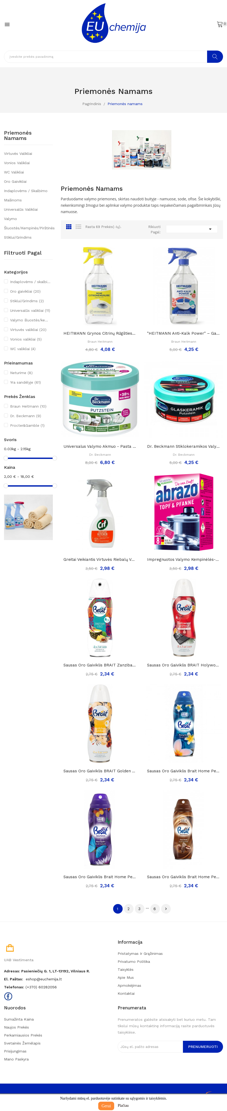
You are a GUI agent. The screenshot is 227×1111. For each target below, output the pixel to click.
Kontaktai (126, 993)
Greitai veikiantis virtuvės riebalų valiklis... (100, 559)
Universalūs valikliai (21, 209)
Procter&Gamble (27, 425)
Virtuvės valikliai (18, 153)
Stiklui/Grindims (18, 237)
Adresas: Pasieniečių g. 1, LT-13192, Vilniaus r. (47, 971)
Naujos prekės (16, 1027)
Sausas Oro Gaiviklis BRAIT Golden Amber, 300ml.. (100, 771)
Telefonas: (14, 987)
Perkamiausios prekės (23, 1035)
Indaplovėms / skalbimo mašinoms (26, 195)
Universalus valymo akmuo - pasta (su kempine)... (100, 446)
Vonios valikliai (17, 163)
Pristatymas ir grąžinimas (140, 953)
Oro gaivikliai (15, 181)
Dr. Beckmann (25, 416)
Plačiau (123, 1106)
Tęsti (166, 908)
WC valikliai (14, 172)
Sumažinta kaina (19, 1019)
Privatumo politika (134, 961)
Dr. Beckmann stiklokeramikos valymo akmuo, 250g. (183, 446)
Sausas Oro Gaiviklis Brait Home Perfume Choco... (183, 876)
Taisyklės (126, 969)
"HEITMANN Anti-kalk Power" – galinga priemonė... (183, 333)
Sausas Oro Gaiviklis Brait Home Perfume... (183, 771)
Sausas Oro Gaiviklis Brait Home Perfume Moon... (100, 876)
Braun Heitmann (28, 406)
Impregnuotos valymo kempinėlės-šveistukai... (183, 559)
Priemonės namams (18, 135)
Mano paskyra (16, 1059)
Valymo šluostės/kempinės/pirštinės (28, 223)
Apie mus (126, 977)
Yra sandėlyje (25, 382)
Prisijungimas (15, 1051)
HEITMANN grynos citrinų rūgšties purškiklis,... (100, 333)
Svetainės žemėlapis (22, 1043)
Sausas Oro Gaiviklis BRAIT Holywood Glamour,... (183, 665)
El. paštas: (13, 979)
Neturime (21, 373)
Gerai (106, 1106)
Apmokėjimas (129, 985)
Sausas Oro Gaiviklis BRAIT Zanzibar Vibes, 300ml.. (100, 665)
